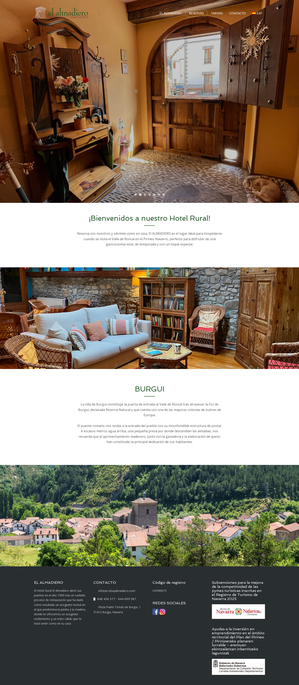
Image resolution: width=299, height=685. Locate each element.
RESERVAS (196, 13)
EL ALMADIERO (171, 13)
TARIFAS (217, 13)
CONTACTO (237, 13)
